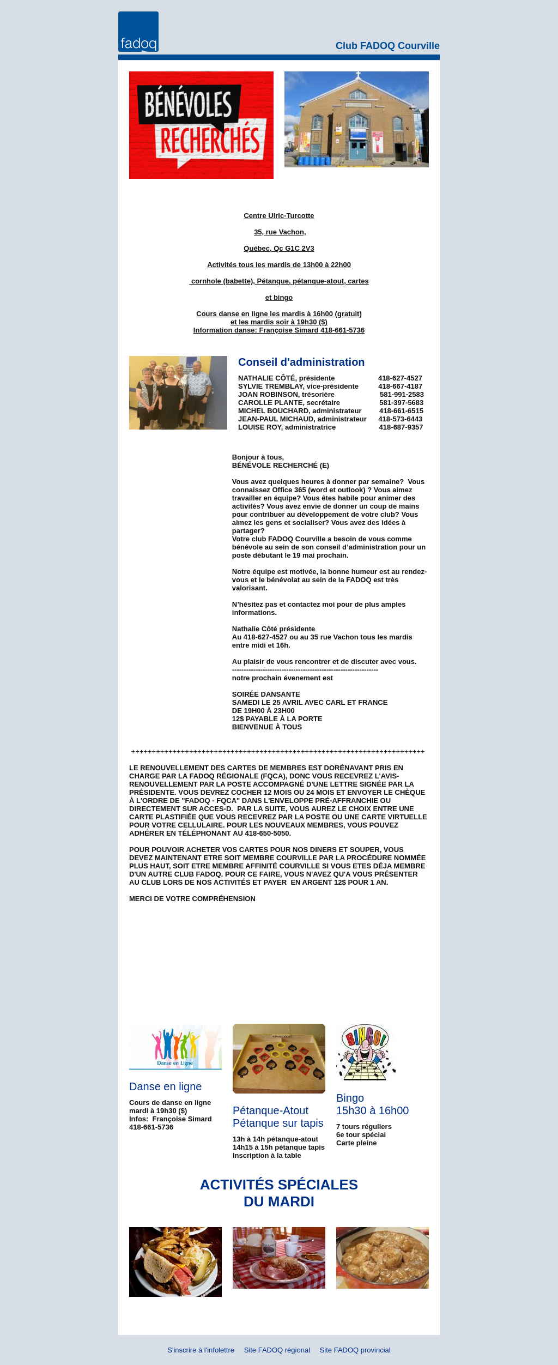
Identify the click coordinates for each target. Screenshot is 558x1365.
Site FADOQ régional (277, 1350)
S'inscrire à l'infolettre (200, 1350)
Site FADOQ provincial (355, 1350)
